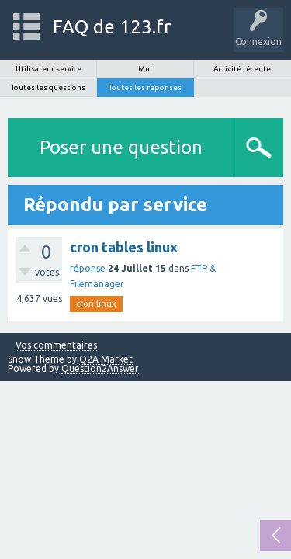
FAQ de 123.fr (112, 26)
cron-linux (96, 303)
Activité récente (242, 68)
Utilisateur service (48, 68)
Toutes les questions (48, 87)
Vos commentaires (56, 345)
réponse (88, 268)
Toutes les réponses (145, 87)
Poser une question (121, 147)
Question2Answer (100, 368)
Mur (145, 68)
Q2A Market (106, 359)
